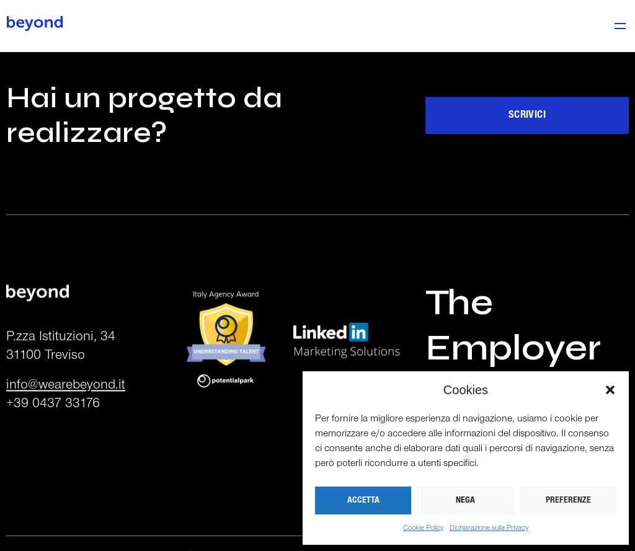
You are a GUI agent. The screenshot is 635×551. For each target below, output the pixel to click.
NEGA (465, 500)
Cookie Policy (423, 528)
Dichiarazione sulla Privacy (489, 528)
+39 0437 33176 (53, 419)
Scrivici (527, 129)
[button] (610, 390)
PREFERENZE (568, 500)
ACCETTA (363, 500)
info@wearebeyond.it (65, 400)
